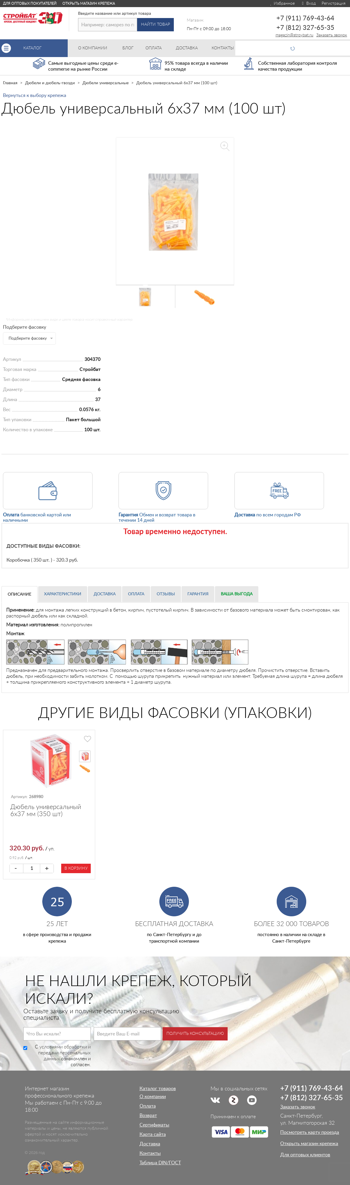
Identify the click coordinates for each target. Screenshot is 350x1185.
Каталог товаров (158, 1088)
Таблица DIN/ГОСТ (160, 1162)
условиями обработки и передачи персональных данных (64, 1053)
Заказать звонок (331, 35)
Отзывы (166, 594)
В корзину (76, 868)
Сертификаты (154, 1125)
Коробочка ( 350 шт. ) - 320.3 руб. (42, 560)
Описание (19, 594)
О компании (153, 1096)
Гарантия (197, 594)
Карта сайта (153, 1134)
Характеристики (62, 594)
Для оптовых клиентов (305, 1154)
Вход (308, 3)
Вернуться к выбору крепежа (34, 95)
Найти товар (155, 24)
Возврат (148, 1115)
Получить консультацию (195, 1034)
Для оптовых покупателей (29, 3)
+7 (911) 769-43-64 (305, 18)
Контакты (150, 1153)
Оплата (136, 594)
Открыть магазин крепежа (88, 3)
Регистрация (334, 3)
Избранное (282, 3)
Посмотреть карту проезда (309, 1132)
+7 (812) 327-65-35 (305, 28)
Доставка (105, 594)
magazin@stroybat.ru (294, 35)
